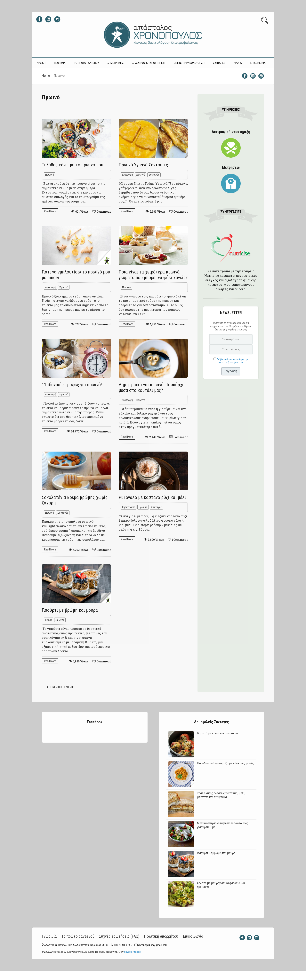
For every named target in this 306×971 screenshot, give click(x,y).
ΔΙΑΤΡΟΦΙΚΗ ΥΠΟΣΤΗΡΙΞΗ (150, 63)
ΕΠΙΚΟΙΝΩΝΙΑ (258, 63)
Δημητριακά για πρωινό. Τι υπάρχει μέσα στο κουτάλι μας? (152, 387)
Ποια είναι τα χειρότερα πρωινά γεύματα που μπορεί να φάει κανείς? (153, 274)
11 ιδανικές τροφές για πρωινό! (72, 384)
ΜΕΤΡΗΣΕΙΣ (117, 63)
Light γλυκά (128, 507)
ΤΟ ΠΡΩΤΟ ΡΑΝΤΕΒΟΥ (86, 63)
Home (46, 76)
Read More (50, 211)
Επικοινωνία (193, 936)
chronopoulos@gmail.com (152, 944)
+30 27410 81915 (122, 944)
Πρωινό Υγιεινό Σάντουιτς (143, 165)
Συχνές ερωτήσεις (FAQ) (119, 936)
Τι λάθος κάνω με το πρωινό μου (72, 165)
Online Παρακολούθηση (189, 63)
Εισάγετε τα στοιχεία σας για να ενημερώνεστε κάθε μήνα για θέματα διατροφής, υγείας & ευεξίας (231, 326)
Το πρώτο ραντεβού (77, 936)
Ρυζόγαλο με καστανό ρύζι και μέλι (152, 497)
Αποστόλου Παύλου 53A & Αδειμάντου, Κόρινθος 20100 (76, 944)
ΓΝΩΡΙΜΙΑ (60, 63)
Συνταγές (154, 174)
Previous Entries (62, 687)
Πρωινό (49, 174)
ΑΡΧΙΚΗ (41, 63)
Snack (48, 619)
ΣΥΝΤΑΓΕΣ (219, 63)
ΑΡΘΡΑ (238, 63)
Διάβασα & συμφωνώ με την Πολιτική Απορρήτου (232, 361)
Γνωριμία (49, 936)
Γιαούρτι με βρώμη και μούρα (70, 610)
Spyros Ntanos (132, 951)
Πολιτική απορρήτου (161, 936)
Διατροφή (127, 174)
